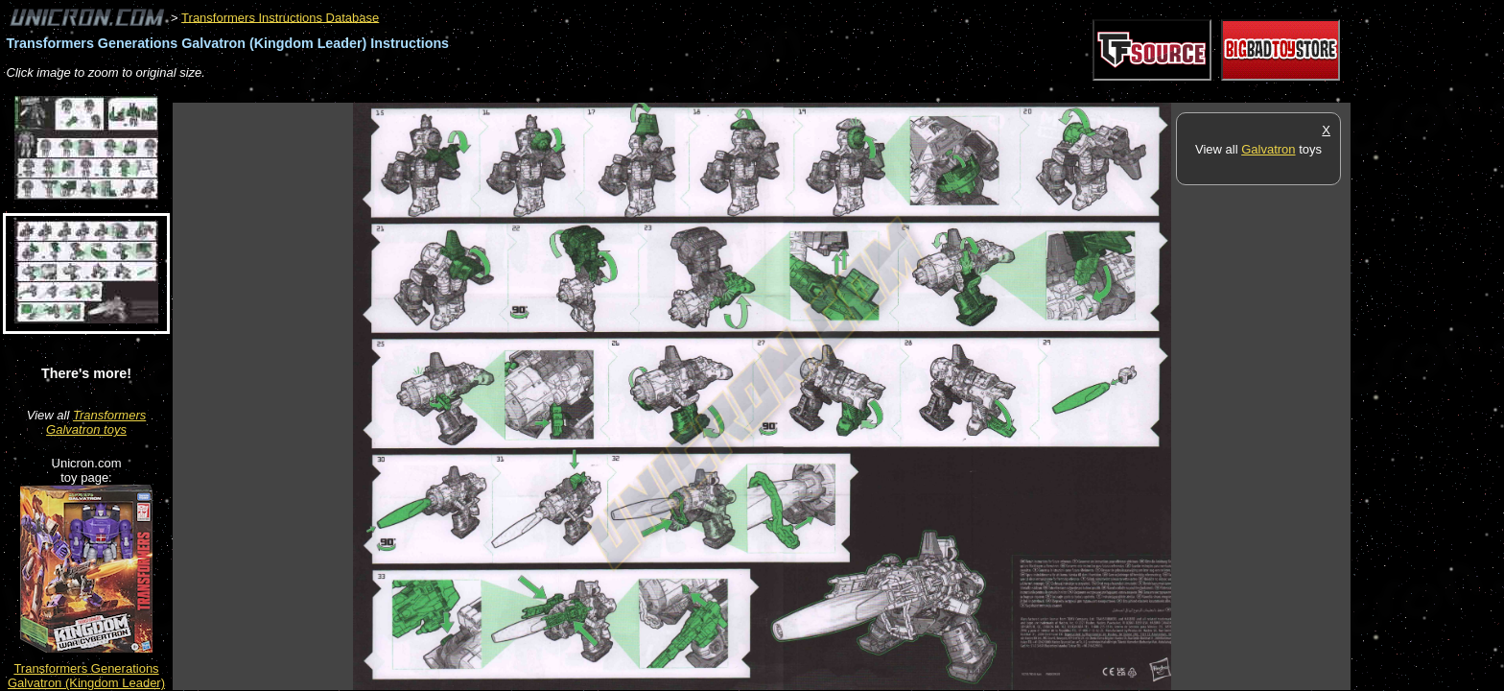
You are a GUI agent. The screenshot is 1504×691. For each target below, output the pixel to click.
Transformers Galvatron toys (96, 422)
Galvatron (1268, 149)
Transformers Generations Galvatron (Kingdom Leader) (86, 675)
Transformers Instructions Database (280, 17)
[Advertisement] (522, 92)
